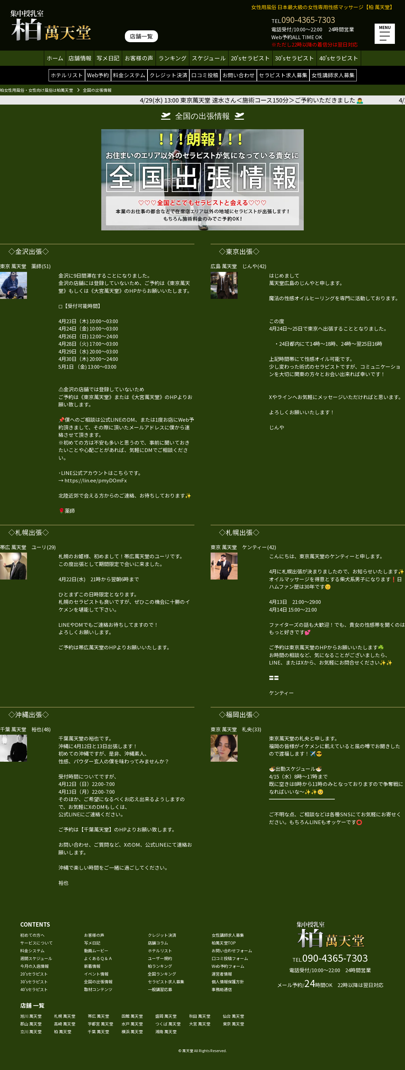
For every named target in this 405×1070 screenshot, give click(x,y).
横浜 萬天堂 (132, 1031)
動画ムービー (96, 950)
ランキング (172, 58)
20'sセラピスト (250, 58)
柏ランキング (160, 966)
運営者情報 (222, 974)
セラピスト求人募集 (283, 75)
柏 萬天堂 (62, 1031)
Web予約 (98, 75)
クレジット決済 (168, 75)
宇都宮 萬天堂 (100, 1023)
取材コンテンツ (98, 989)
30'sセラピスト (294, 58)
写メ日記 (108, 58)
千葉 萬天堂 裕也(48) (25, 729)
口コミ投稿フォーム (230, 958)
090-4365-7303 (308, 19)
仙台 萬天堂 (233, 1016)
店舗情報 (80, 58)
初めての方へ (32, 935)
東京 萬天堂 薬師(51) (25, 266)
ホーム (55, 58)
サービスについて (36, 943)
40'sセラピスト (338, 58)
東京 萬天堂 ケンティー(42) (243, 547)
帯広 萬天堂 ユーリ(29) (28, 547)
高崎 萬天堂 (64, 1023)
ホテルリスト (67, 75)
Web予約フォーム (228, 966)
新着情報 (92, 966)
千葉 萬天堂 (98, 1031)
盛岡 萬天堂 (166, 1016)
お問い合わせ (238, 75)
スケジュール (209, 58)
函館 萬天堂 (132, 1016)
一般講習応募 (160, 989)
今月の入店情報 (34, 966)
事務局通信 (222, 989)
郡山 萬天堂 (31, 1023)
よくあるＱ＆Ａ (98, 958)
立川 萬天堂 (31, 1031)
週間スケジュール (36, 958)
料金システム (129, 75)
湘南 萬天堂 (166, 1031)
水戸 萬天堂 (132, 1023)
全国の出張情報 (98, 981)
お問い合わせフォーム (232, 950)
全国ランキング (162, 974)
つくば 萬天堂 (168, 1023)
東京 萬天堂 (233, 1023)
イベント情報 (96, 974)
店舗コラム (158, 943)
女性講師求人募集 (333, 75)
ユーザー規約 (160, 958)
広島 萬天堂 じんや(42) (238, 266)
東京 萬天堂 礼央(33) (236, 729)
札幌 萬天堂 (64, 1016)
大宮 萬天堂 (199, 1023)
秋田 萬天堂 (199, 1016)
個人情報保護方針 (228, 981)
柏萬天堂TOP (224, 943)
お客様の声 (139, 58)
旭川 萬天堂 (31, 1016)
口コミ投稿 (204, 75)
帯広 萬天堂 (98, 1016)
